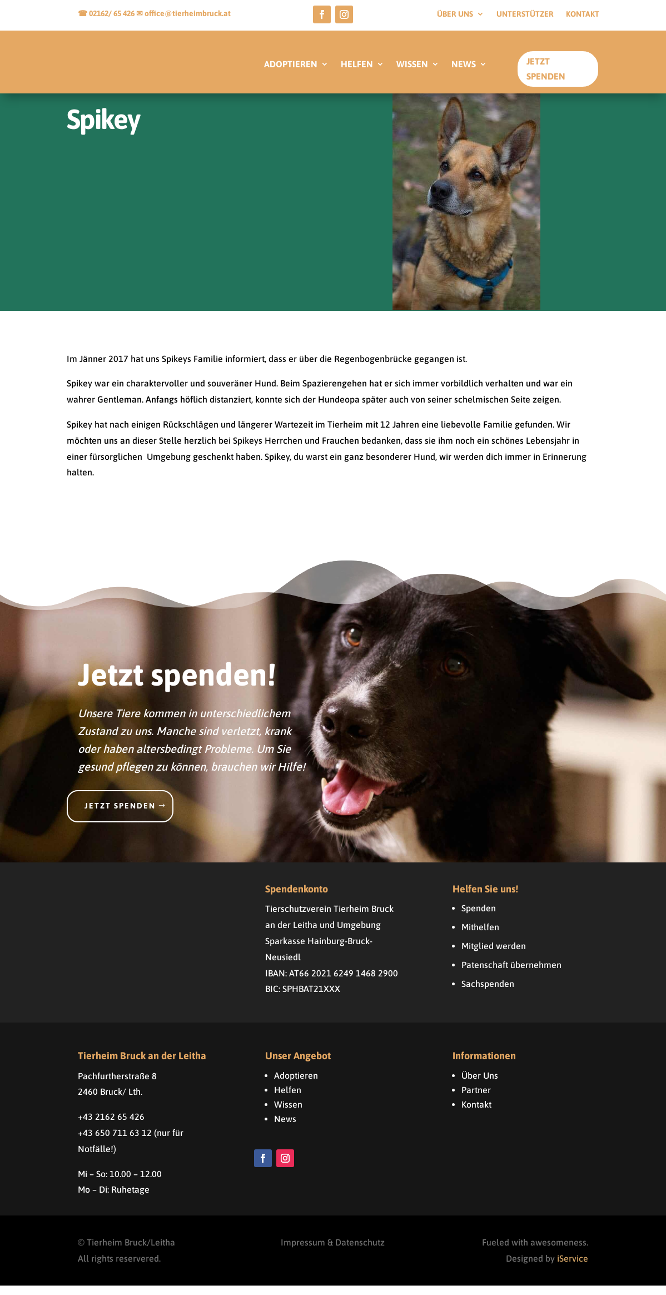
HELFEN (357, 64)
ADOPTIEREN (290, 64)
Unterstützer (525, 14)
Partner (476, 1099)
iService (572, 1268)
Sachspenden (487, 993)
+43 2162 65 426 (111, 1126)
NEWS (463, 64)
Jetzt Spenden (545, 68)
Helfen (287, 1099)
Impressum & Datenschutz (333, 1252)
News (285, 1128)
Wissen (288, 1114)
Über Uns (479, 1085)
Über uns (455, 14)
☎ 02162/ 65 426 (107, 13)
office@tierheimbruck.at (188, 13)
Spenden (478, 917)
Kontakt (582, 14)
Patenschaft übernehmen (511, 974)
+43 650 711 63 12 (115, 1142)
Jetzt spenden (120, 815)
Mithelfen (480, 936)
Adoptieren (296, 1085)
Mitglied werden (493, 955)
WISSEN (412, 64)
